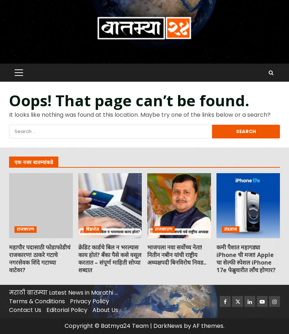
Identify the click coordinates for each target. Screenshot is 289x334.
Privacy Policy (89, 301)
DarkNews (167, 326)
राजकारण (25, 229)
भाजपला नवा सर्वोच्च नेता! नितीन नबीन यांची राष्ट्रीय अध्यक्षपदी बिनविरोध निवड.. (179, 205)
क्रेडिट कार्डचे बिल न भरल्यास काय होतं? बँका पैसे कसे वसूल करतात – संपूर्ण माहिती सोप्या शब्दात (110, 205)
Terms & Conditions (37, 301)
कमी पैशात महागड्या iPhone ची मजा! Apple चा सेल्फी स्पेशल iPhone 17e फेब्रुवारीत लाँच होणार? (248, 205)
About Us (105, 310)
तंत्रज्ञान (230, 229)
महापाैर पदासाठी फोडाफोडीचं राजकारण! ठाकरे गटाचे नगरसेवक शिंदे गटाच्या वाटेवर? (41, 205)
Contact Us (25, 310)
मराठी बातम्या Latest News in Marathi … (63, 292)
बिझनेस (92, 229)
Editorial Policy (66, 310)
